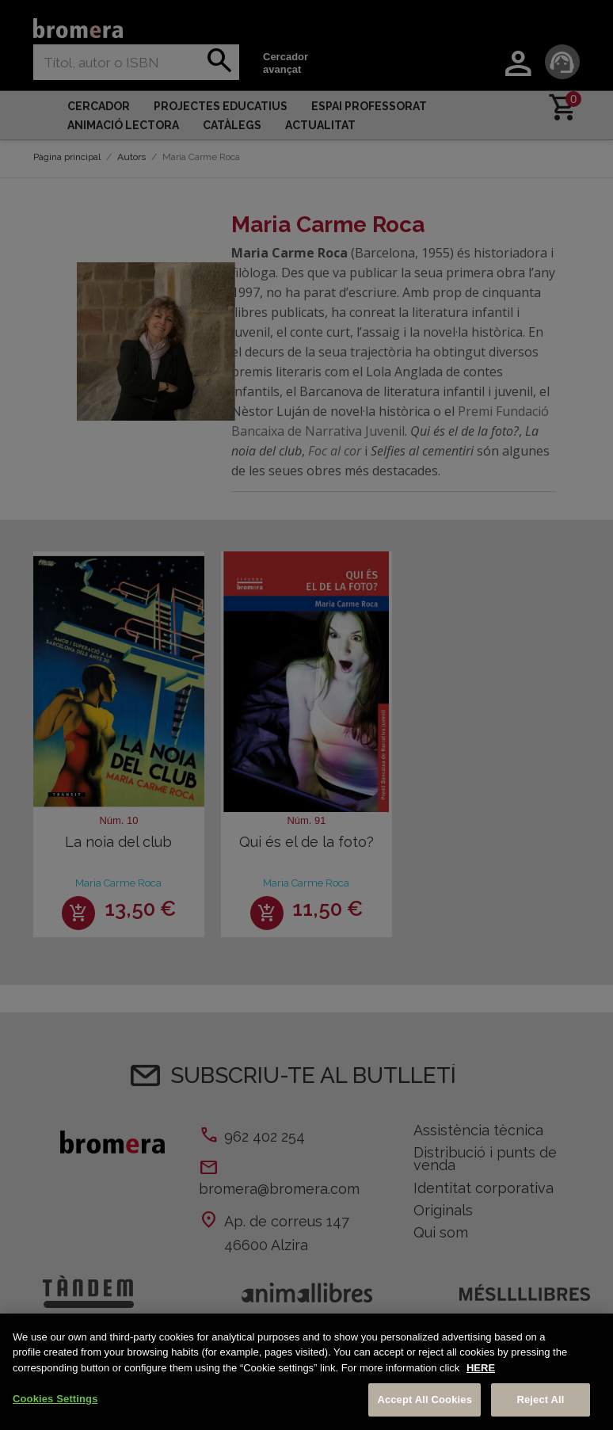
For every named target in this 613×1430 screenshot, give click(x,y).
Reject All (540, 1399)
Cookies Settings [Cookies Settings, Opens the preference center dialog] (55, 1399)
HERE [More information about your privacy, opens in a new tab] (480, 1368)
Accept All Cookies (424, 1399)
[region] (306, 1372)
